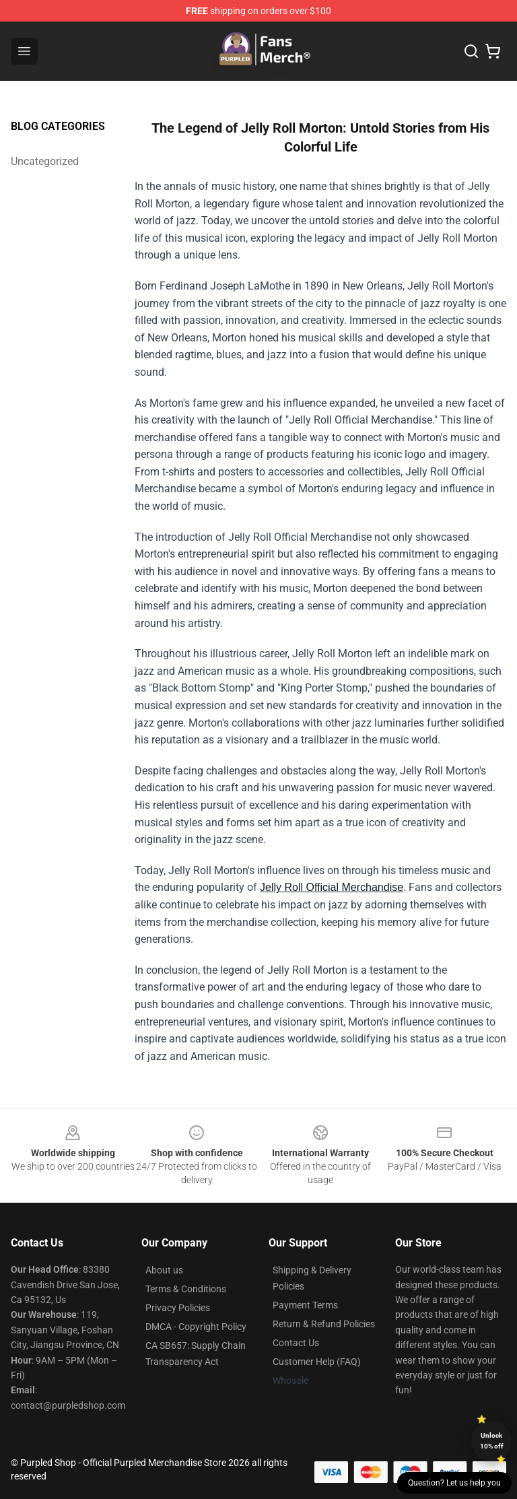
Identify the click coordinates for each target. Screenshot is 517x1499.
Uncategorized (45, 161)
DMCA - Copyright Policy (195, 1326)
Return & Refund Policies (324, 1324)
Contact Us (296, 1342)
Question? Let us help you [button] (454, 1483)
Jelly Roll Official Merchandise (331, 887)
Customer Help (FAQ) (317, 1361)
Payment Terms (305, 1305)
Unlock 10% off (492, 1441)
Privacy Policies (177, 1307)
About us (164, 1270)
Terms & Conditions (185, 1289)
